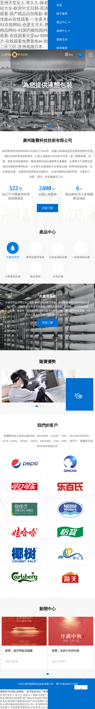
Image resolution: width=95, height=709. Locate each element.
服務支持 (61, 39)
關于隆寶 (61, 13)
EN (69, 54)
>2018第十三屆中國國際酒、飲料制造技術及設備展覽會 (24, 631)
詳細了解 (47, 207)
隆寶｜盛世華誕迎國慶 (65, 650)
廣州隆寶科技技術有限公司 (29, 54)
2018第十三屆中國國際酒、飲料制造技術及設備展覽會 (23, 652)
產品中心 (63, 22)
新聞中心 (63, 30)
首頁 (59, 5)
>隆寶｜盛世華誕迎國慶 (70, 631)
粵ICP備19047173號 (67, 684)
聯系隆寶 (61, 48)
